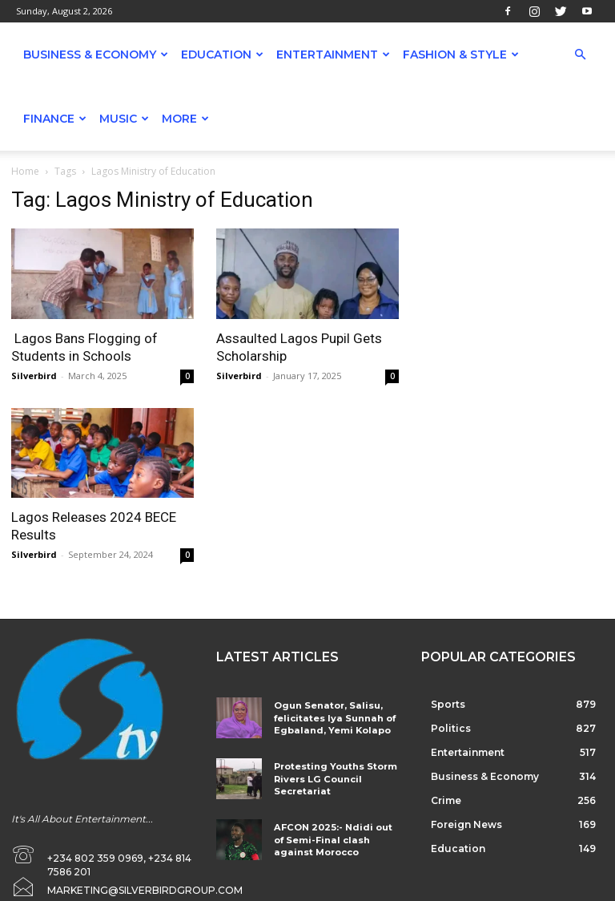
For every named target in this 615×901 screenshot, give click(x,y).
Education (222, 54)
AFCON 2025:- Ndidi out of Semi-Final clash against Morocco (331, 830)
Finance (54, 118)
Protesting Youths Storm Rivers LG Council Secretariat (327, 773)
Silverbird (34, 376)
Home (25, 171)
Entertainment (333, 54)
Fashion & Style (461, 54)
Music (124, 118)
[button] (580, 55)
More (185, 118)
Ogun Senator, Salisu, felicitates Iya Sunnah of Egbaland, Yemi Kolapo (327, 716)
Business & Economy (95, 54)
